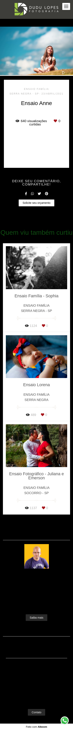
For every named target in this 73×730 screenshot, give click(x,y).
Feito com (36, 726)
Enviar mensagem (38, 672)
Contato (36, 712)
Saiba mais (36, 617)
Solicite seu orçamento (36, 202)
